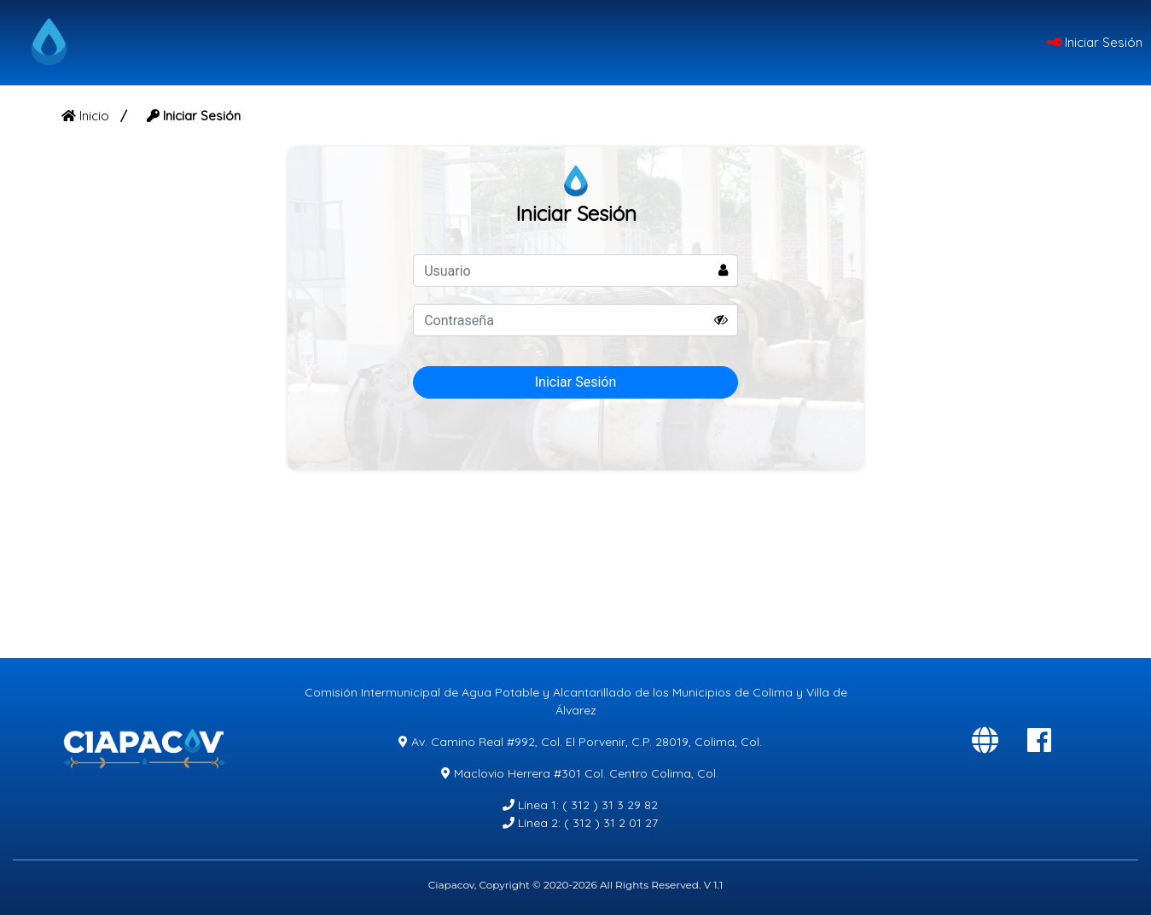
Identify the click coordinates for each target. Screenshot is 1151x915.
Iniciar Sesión (1094, 42)
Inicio (87, 116)
